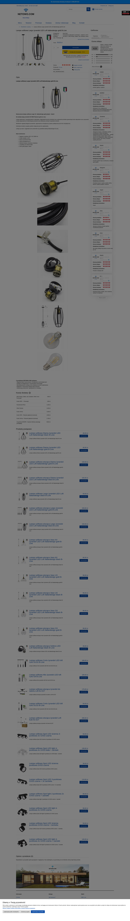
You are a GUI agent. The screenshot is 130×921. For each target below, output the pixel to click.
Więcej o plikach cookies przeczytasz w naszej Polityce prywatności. (19, 908)
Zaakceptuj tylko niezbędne (11, 911)
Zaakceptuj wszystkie (38, 911)
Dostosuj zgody (25, 911)
